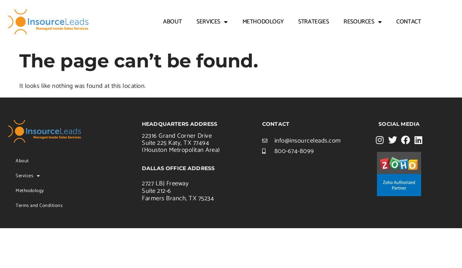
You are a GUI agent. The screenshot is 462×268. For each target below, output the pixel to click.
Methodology (263, 22)
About (172, 22)
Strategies (313, 22)
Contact (408, 22)
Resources (362, 22)
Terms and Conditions (39, 206)
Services (211, 22)
